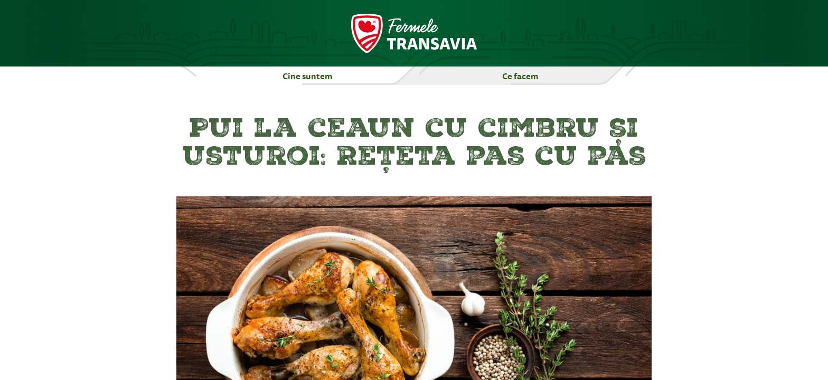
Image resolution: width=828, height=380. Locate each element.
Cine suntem (308, 76)
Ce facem (520, 76)
